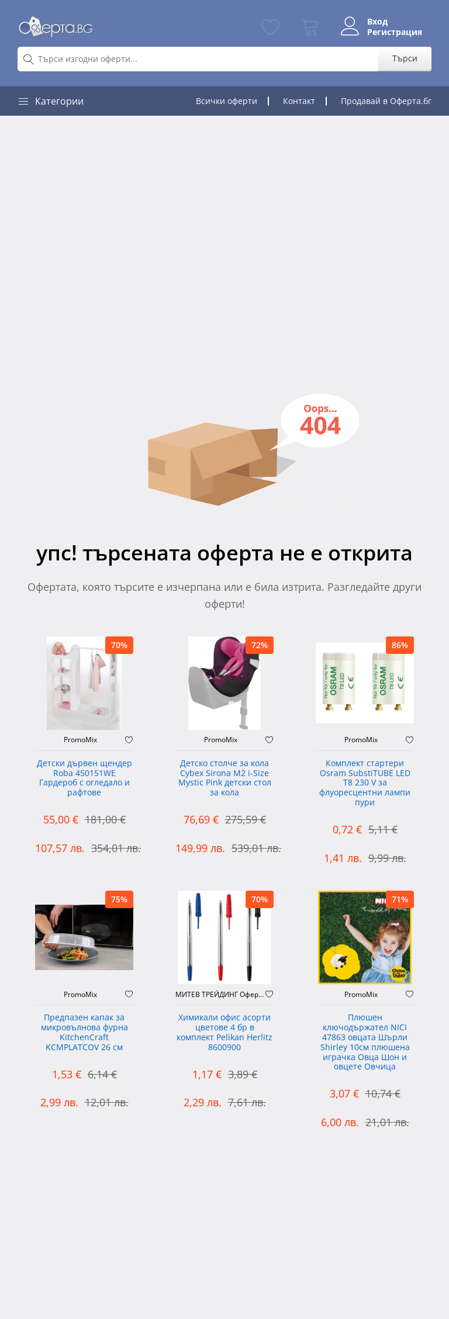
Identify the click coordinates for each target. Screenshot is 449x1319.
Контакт (299, 100)
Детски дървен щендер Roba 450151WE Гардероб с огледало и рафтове (84, 778)
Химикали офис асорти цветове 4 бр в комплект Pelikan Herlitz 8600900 (224, 1032)
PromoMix (80, 740)
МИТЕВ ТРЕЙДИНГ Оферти (220, 995)
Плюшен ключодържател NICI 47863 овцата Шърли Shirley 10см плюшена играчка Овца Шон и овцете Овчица (365, 1042)
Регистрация (394, 32)
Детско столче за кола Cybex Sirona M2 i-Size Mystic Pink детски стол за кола (224, 778)
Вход (377, 21)
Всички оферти (226, 100)
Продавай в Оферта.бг (386, 100)
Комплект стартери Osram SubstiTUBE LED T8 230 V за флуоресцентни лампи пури (364, 783)
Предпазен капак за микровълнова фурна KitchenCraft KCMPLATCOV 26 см (84, 1032)
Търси (404, 58)
